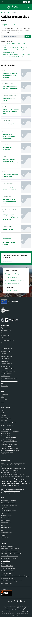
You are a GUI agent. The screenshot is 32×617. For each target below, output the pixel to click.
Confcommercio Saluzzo (7, 546)
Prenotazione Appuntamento (8, 510)
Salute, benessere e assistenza (8, 378)
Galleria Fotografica (6, 418)
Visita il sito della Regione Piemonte (10, 548)
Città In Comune (18, 610)
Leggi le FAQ (4, 508)
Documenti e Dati (5, 335)
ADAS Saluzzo (4, 563)
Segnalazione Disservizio (7, 513)
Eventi (2, 410)
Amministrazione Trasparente (8, 500)
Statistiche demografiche (7, 571)
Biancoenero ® (11, 614)
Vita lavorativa (4, 386)
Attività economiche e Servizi (8, 423)
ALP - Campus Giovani (6, 583)
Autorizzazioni (4, 361)
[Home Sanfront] (15, 7)
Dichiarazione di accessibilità (8, 503)
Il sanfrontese (4, 394)
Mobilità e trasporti (5, 376)
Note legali (3, 525)
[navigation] (3, 7)
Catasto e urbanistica (6, 363)
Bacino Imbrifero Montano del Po (9, 556)
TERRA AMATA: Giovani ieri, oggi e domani (11, 581)
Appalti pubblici (5, 359)
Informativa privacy (6, 523)
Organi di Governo (5, 328)
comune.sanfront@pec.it (10, 441)
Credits (2, 530)
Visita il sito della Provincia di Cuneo (10, 551)
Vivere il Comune (9, 12)
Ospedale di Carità (5, 561)
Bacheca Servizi (5, 518)
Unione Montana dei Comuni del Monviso (11, 553)
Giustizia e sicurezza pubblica (8, 371)
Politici (2, 343)
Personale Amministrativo (7, 340)
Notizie (2, 397)
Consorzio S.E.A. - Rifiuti (7, 566)
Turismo (3, 383)
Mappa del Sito (4, 537)
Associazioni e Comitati (7, 425)
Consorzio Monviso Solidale (8, 568)
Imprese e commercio (6, 373)
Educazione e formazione (7, 368)
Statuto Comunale (5, 520)
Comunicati (4, 399)
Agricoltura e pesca (6, 351)
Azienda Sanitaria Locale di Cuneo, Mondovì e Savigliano (15, 576)
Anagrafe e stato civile (6, 356)
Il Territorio (3, 415)
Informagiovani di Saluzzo (7, 573)
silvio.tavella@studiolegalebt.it (12, 491)
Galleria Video (4, 420)
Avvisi (2, 402)
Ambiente (3, 354)
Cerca (27, 37)
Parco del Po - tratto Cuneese (8, 558)
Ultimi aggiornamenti (6, 533)
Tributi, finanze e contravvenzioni (9, 381)
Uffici (2, 333)
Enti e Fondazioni (5, 338)
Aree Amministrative (6, 330)
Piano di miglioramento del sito (8, 505)
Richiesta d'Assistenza (6, 515)
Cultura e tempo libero (6, 366)
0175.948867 (6, 435)
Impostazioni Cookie (6, 528)
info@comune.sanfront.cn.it (11, 443)
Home (2, 12)
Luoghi (2, 413)
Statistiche (3, 535)
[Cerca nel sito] (28, 7)
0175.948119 (6, 433)
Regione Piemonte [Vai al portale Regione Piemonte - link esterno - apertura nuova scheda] (5, 2)
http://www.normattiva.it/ (7, 578)
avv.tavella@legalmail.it (9, 493)
